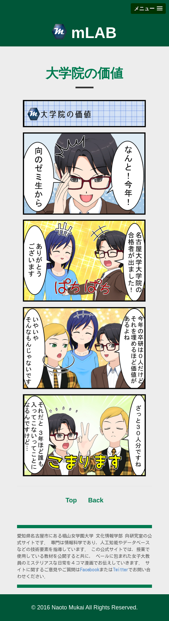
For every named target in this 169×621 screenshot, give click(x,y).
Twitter (120, 570)
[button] (148, 8)
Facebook (89, 570)
